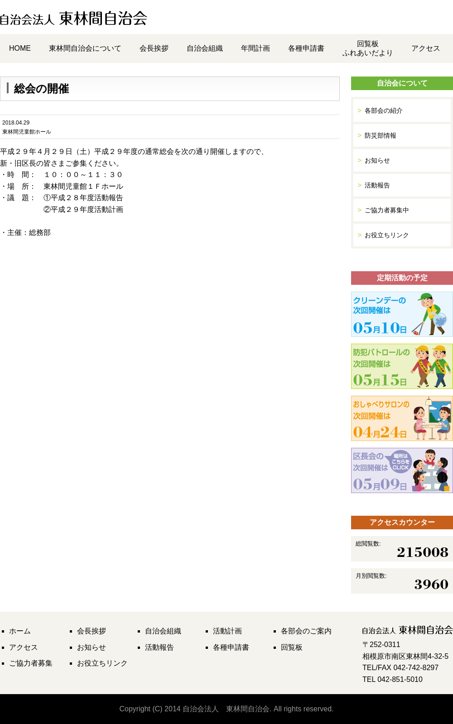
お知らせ (377, 160)
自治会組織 (205, 48)
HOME (20, 48)
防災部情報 (380, 135)
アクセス (425, 48)
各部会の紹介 (384, 110)
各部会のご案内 (306, 631)
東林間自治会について (85, 48)
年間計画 (255, 48)
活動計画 (227, 631)
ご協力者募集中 (387, 210)
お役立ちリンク (387, 235)
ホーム (20, 631)
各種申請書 (306, 48)
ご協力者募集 (31, 663)
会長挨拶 (154, 48)
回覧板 (292, 647)
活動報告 (377, 185)
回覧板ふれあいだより (367, 48)
